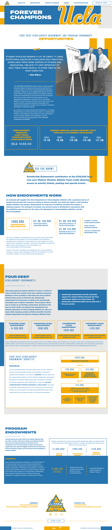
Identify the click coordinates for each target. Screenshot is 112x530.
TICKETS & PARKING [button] (52, 3)
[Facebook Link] (50, 514)
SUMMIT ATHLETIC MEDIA (94, 528)
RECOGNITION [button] (35, 3)
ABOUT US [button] (21, 3)
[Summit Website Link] (60, 528)
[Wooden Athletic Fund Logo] (7, 2)
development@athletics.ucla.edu (87, 507)
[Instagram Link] (62, 514)
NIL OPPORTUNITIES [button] (81, 3)
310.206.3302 (80, 505)
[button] (102, 3)
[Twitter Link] (56, 514)
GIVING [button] (66, 2)
